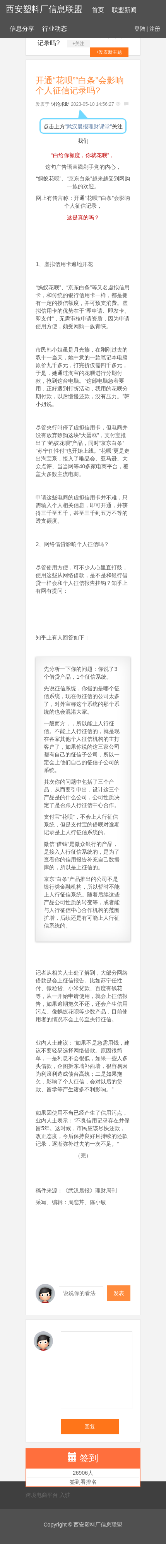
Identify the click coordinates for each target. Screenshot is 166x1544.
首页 (98, 10)
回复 (89, 1426)
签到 (89, 1458)
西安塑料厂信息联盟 (44, 9)
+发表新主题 (109, 52)
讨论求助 (60, 104)
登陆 (139, 29)
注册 (154, 29)
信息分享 (22, 28)
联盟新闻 (124, 10)
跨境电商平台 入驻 (48, 1495)
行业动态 (54, 28)
